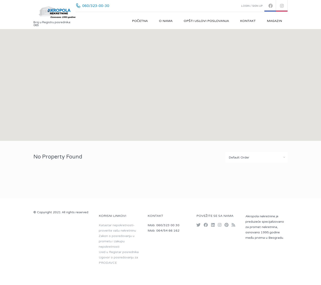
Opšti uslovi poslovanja (206, 21)
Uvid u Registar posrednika (119, 252)
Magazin (274, 21)
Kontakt (248, 21)
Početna (140, 21)
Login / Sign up (252, 5)
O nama (166, 21)
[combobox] (256, 157)
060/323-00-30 (95, 6)
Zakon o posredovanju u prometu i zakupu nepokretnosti (116, 241)
